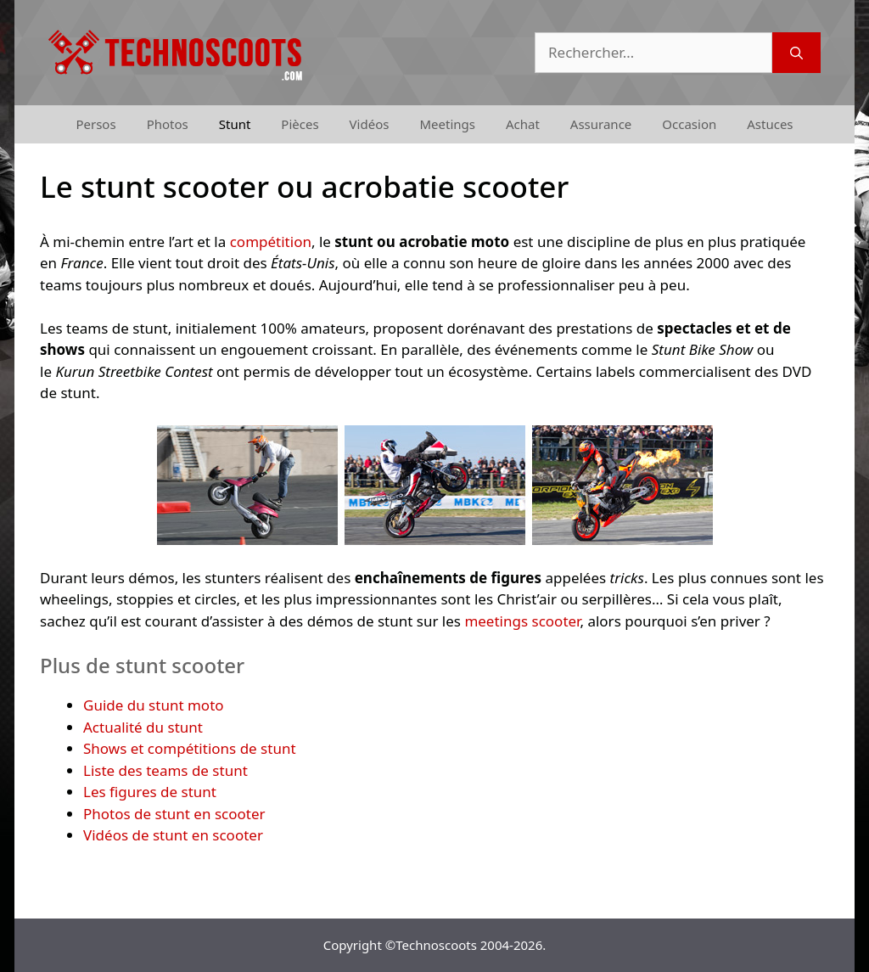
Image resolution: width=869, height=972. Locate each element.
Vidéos (370, 123)
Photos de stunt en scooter (174, 813)
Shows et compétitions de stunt (189, 748)
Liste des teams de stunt (165, 770)
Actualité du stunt (143, 727)
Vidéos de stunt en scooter (173, 835)
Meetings (447, 123)
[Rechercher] (796, 52)
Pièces (299, 123)
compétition (270, 241)
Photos (167, 123)
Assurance (600, 123)
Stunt (235, 123)
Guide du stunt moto (153, 705)
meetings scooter (522, 621)
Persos (95, 123)
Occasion (689, 123)
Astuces (770, 123)
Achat (523, 123)
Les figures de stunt (149, 791)
